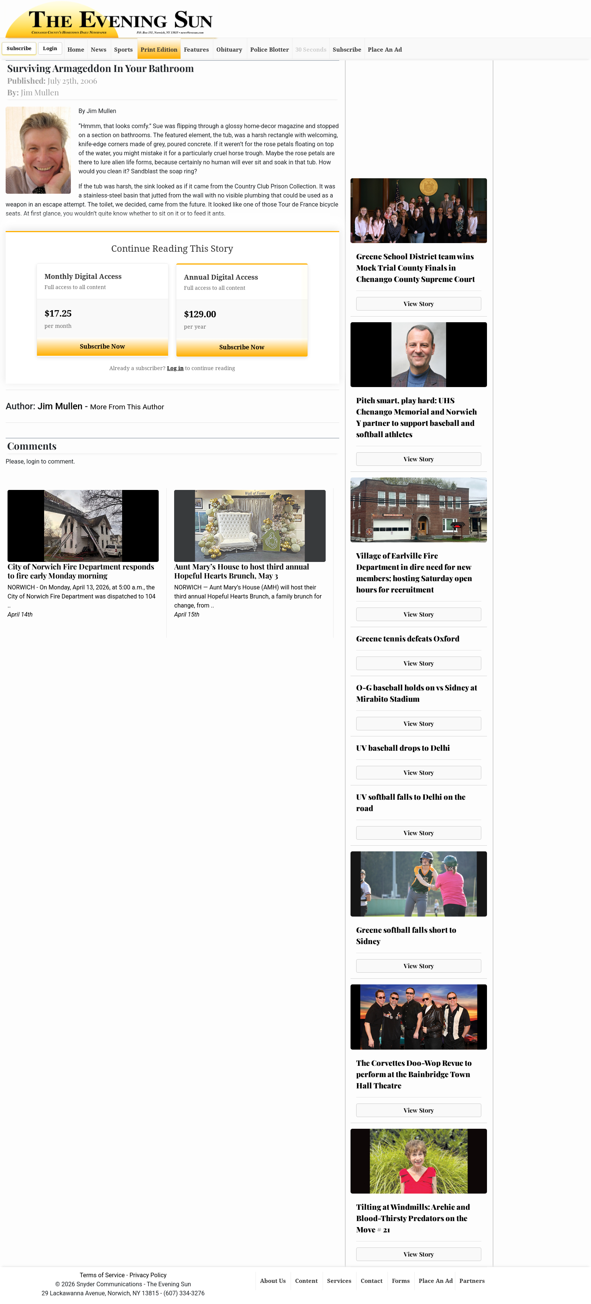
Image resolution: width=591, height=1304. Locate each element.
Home (75, 49)
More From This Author (127, 407)
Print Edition (159, 49)
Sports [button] (123, 49)
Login (50, 48)
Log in (175, 368)
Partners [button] (472, 1281)
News (98, 49)
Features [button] (196, 49)
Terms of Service (102, 1275)
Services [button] (340, 1281)
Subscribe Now (102, 346)
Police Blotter (269, 49)
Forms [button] (401, 1281)
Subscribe (19, 48)
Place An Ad (385, 49)
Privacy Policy (148, 1275)
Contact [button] (372, 1281)
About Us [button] (273, 1281)
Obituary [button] (229, 49)
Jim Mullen (61, 406)
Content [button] (307, 1281)
